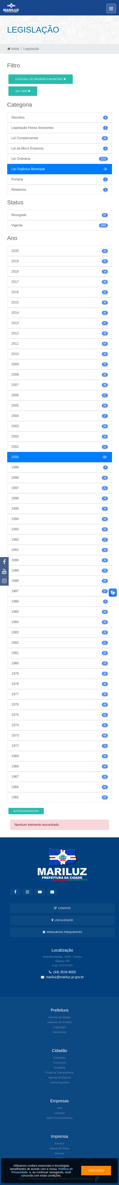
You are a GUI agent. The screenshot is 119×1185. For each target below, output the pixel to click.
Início (13, 49)
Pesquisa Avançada (26, 811)
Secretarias (59, 1032)
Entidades (60, 1057)
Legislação (59, 1027)
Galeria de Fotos (59, 1148)
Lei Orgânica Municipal (40, 79)
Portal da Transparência (59, 1072)
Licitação (59, 1112)
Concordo (96, 1170)
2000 (22, 91)
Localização (62, 920)
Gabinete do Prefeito (59, 1022)
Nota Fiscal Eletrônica (59, 1117)
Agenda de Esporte (59, 1077)
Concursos (59, 1062)
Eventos (59, 1143)
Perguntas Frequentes (62, 932)
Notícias (59, 1153)
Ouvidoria (59, 1067)
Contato (62, 908)
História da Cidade (59, 1017)
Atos (59, 1108)
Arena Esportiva (59, 1082)
